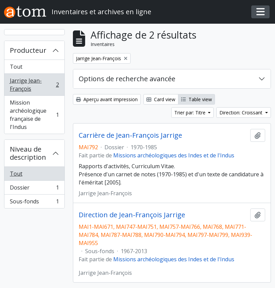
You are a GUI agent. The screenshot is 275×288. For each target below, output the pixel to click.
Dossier (34, 189)
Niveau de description (28, 153)
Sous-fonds (34, 202)
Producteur (28, 50)
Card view (160, 99)
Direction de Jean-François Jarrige (132, 215)
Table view (196, 99)
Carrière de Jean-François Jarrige (130, 135)
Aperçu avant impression (107, 99)
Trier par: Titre (190, 112)
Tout (16, 66)
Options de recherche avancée (127, 78)
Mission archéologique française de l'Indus (34, 115)
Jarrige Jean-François (34, 84)
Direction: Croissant (241, 112)
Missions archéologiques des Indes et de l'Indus (173, 155)
